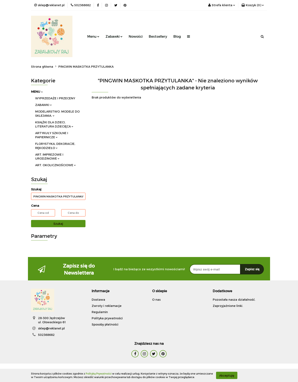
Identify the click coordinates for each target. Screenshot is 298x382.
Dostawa (98, 299)
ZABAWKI (43, 105)
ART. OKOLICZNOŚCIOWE (55, 165)
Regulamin (100, 312)
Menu (93, 36)
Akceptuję (226, 375)
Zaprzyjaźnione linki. (228, 306)
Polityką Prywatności (99, 373)
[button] (252, 5)
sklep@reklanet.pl (51, 328)
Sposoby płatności (105, 324)
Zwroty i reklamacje (106, 306)
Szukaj (58, 223)
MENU (37, 91)
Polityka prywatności (107, 318)
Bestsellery (158, 36)
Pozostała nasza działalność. (234, 299)
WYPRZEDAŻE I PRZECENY (55, 98)
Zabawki (114, 36)
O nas (156, 299)
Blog (177, 36)
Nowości (136, 36)
